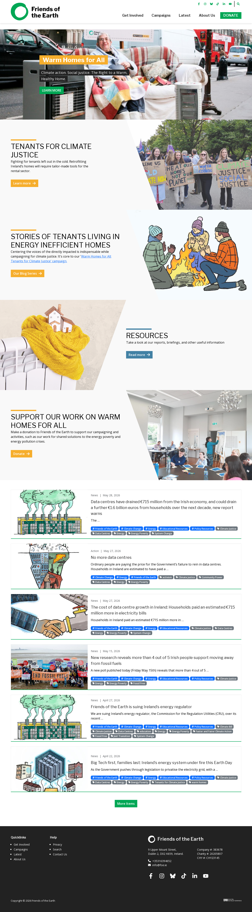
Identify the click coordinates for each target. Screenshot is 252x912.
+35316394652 (159, 861)
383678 (218, 849)
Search (57, 849)
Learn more (51, 90)
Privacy (57, 844)
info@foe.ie (157, 865)
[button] (127, 18)
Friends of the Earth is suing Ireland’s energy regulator (141, 706)
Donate (21, 454)
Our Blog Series (27, 273)
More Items (126, 803)
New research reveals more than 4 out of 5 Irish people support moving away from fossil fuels (162, 660)
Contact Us (60, 854)
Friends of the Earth (35, 15)
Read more (139, 355)
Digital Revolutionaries (232, 900)
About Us (19, 859)
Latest (18, 854)
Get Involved (22, 844)
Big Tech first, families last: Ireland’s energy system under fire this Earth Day (161, 762)
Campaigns (21, 849)
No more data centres (111, 557)
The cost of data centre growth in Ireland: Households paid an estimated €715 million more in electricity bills (163, 610)
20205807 (216, 854)
